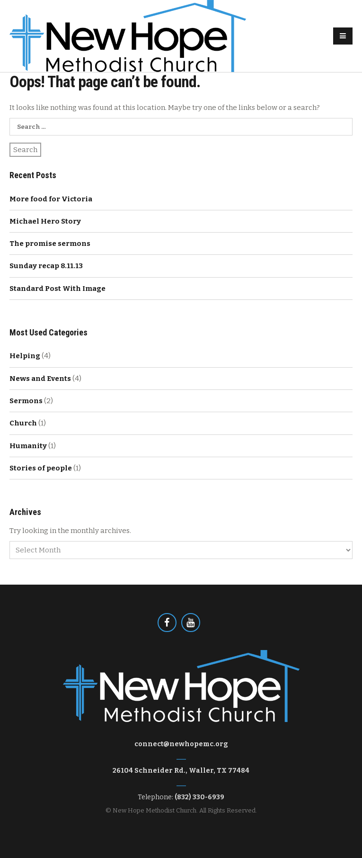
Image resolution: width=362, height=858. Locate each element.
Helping (24, 356)
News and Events (40, 378)
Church (23, 423)
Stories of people (40, 468)
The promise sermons (49, 243)
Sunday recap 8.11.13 (46, 266)
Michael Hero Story (45, 221)
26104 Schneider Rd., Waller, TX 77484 (181, 771)
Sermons (26, 401)
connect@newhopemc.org (181, 744)
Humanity (28, 446)
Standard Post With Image (57, 288)
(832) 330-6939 (199, 797)
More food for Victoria (50, 199)
